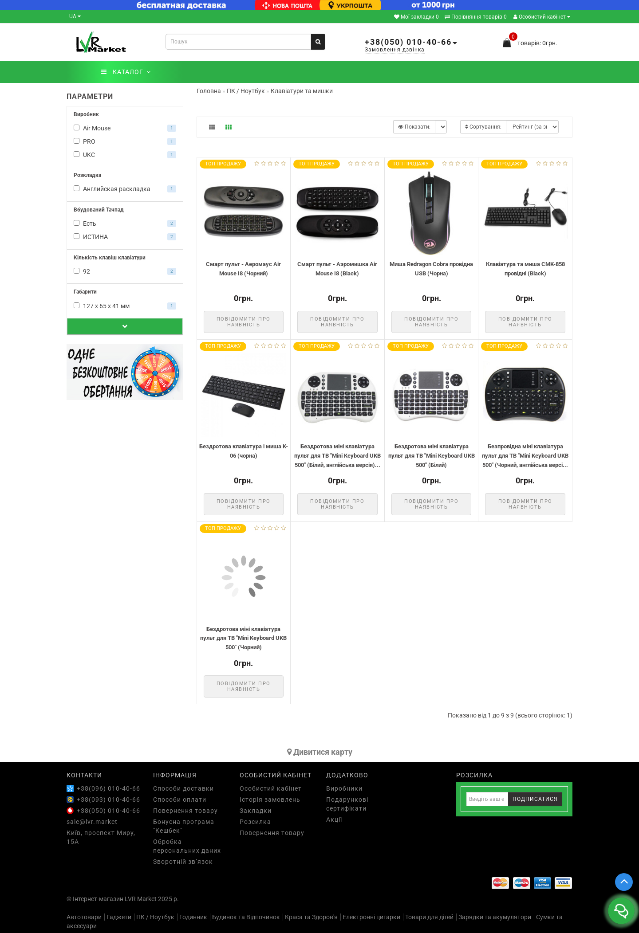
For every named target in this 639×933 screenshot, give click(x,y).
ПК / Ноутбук (155, 917)
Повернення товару (185, 810)
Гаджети (118, 917)
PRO (125, 141)
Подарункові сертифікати (347, 804)
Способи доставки (183, 788)
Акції (334, 819)
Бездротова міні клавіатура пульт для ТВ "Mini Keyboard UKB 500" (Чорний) (243, 638)
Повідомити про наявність (244, 322)
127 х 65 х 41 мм (125, 306)
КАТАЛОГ (125, 71)
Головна (209, 90)
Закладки (256, 810)
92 (125, 271)
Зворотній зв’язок (183, 861)
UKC (125, 154)
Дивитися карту (319, 752)
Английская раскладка (125, 188)
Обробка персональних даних (187, 846)
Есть (125, 223)
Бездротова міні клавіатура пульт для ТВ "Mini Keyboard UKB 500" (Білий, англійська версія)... (337, 455)
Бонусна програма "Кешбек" (183, 826)
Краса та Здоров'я (311, 917)
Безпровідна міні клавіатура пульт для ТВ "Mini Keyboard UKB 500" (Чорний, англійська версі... (525, 455)
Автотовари (84, 917)
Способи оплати (179, 799)
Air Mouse (125, 128)
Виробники (344, 788)
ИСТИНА (125, 236)
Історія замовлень (270, 799)
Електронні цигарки (371, 917)
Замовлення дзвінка (395, 50)
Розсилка (255, 821)
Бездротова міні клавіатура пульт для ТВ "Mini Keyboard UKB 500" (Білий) (431, 455)
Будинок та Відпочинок (246, 917)
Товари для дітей (429, 917)
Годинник (193, 917)
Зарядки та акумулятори (494, 917)
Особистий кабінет (541, 17)
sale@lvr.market (92, 821)
